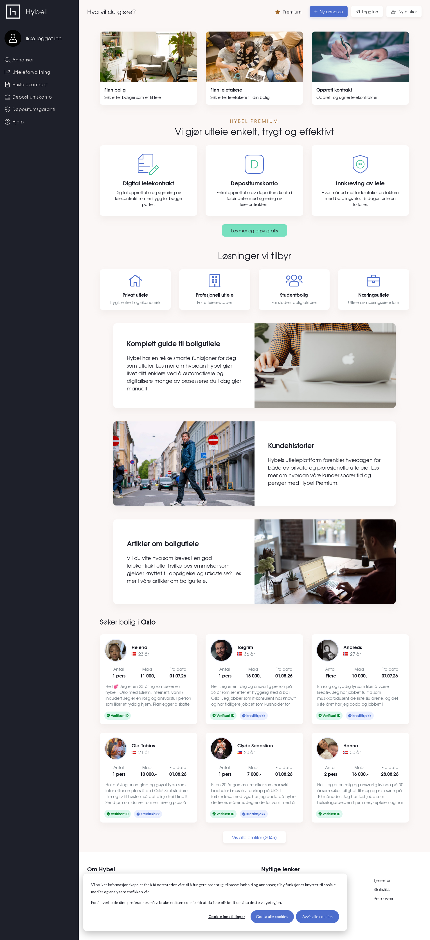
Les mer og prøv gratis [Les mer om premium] (254, 230)
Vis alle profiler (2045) (254, 837)
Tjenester (382, 880)
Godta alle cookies (272, 916)
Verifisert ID (118, 715)
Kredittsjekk (253, 715)
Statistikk (382, 889)
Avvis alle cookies (317, 916)
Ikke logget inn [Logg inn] (44, 38)
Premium (288, 11)
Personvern (384, 898)
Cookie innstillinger (226, 916)
